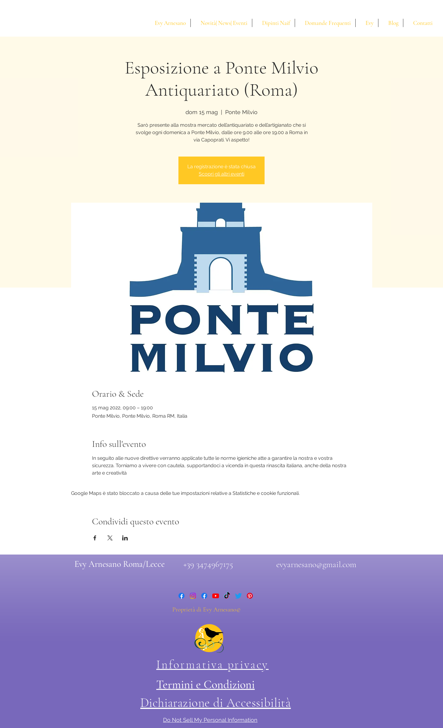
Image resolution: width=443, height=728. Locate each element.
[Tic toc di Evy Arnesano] (227, 596)
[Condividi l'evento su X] (110, 537)
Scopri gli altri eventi (221, 174)
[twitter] (238, 596)
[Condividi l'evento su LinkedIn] (125, 537)
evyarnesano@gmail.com (316, 564)
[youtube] (216, 596)
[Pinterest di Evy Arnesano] (250, 596)
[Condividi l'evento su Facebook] (95, 537)
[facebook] (182, 596)
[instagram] (193, 596)
